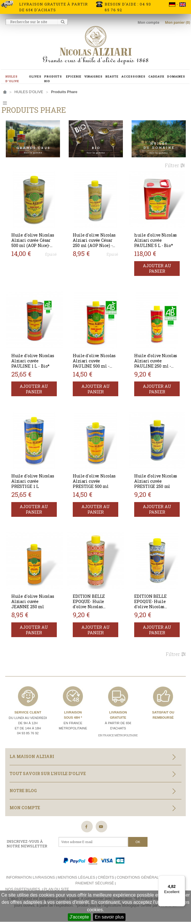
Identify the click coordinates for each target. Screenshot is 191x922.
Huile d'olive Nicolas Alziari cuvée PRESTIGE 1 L (33, 480)
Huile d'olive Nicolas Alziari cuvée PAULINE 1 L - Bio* (33, 360)
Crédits (106, 876)
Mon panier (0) (177, 22)
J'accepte (79, 916)
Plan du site (56, 888)
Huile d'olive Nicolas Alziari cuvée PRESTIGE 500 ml (94, 480)
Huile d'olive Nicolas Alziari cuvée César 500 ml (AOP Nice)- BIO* (33, 242)
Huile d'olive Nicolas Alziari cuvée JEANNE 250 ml (33, 600)
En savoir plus (109, 916)
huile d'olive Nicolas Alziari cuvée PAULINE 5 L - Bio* (155, 240)
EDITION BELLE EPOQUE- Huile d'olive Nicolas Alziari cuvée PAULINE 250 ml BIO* (95, 606)
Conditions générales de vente (150, 876)
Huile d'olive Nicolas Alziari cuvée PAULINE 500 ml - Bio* (94, 362)
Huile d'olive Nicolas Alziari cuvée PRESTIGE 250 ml (155, 480)
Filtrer (175, 165)
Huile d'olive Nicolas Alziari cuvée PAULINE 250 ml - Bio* (155, 362)
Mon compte (149, 22)
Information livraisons (30, 876)
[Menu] (181, 878)
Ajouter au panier (157, 268)
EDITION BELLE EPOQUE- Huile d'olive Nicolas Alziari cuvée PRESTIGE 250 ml (152, 606)
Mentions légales (76, 876)
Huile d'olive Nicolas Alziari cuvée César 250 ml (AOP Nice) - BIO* (94, 242)
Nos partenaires (22, 888)
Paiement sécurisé (94, 882)
